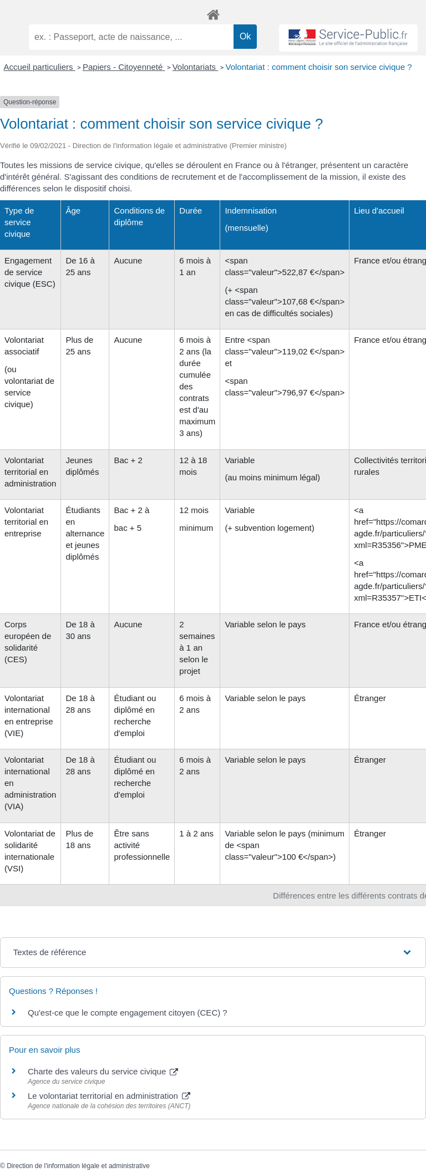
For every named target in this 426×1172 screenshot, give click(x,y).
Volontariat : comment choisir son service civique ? (319, 67)
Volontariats (196, 67)
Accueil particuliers (39, 67)
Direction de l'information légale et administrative (78, 1166)
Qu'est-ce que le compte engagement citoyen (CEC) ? (127, 1012)
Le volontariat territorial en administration (109, 1095)
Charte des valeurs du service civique (103, 1071)
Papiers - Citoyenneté (124, 67)
